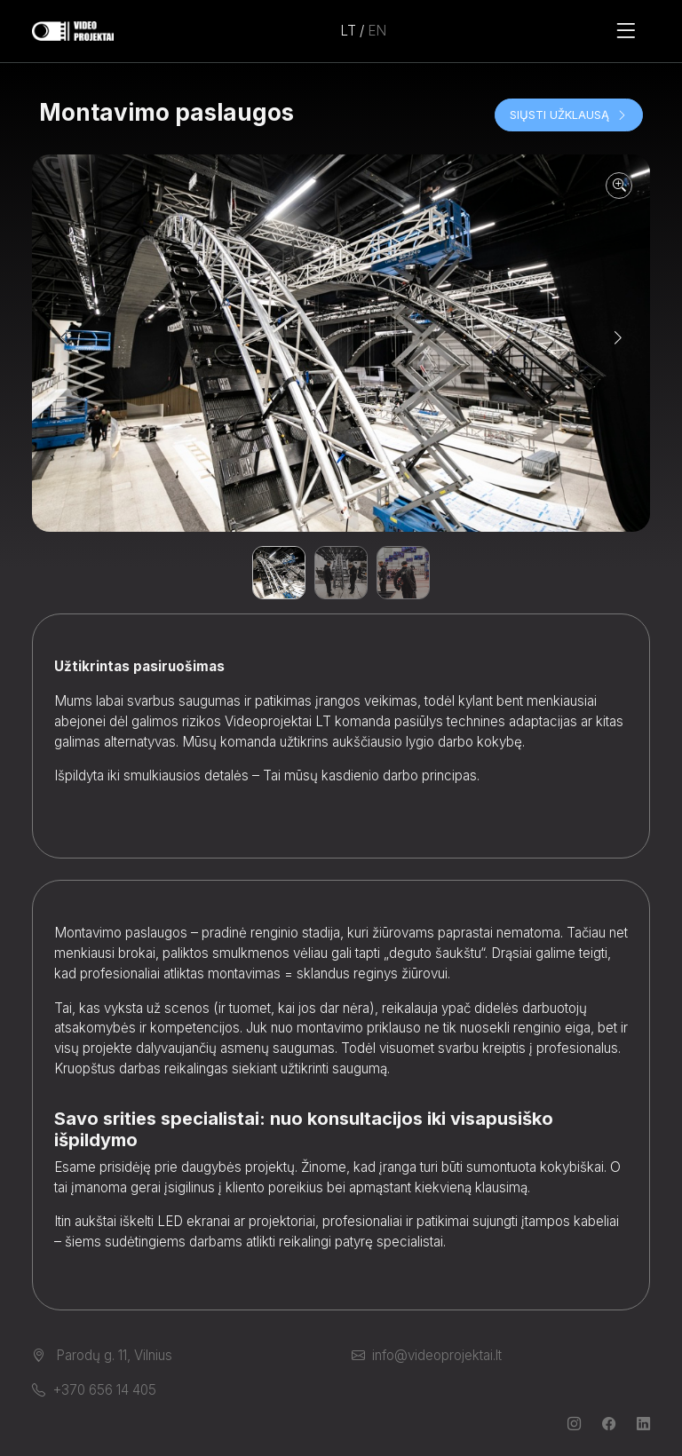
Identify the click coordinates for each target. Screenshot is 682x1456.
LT (348, 30)
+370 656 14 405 (94, 1389)
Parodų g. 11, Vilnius (102, 1355)
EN (377, 30)
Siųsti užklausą (569, 114)
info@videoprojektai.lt (427, 1355)
